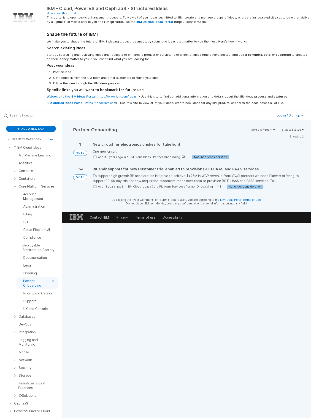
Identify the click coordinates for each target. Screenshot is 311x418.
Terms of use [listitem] (145, 217)
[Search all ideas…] (37, 115)
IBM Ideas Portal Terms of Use (240, 199)
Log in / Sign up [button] (290, 115)
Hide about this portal (61, 13)
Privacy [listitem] (122, 217)
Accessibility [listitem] (173, 217)
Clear (51, 139)
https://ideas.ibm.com (100, 103)
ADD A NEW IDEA (30, 128)
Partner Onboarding (166, 157)
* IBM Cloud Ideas (139, 157)
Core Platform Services (168, 186)
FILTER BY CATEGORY (24, 139)
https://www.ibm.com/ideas (117, 96)
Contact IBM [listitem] (99, 217)
